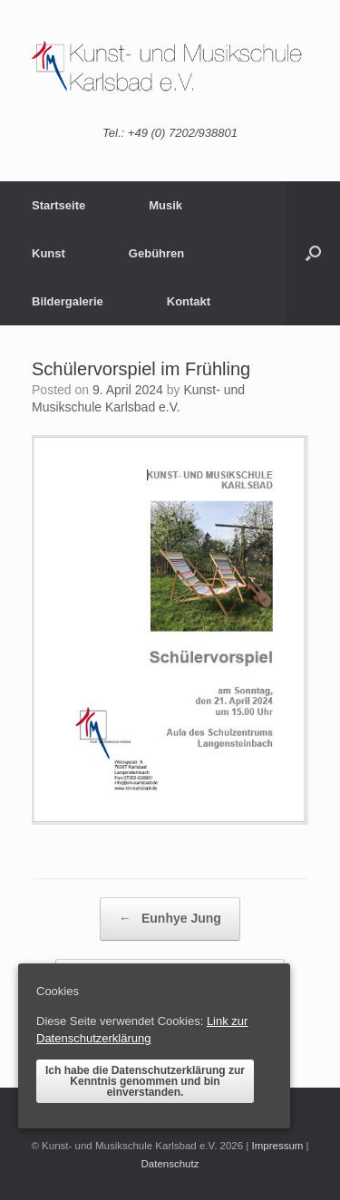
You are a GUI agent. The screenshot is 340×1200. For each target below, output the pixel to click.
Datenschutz (170, 1163)
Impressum (278, 1145)
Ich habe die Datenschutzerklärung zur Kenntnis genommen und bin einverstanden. (145, 1081)
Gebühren (156, 253)
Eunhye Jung (170, 919)
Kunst (48, 253)
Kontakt (188, 301)
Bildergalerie (67, 301)
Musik (165, 205)
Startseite (58, 205)
